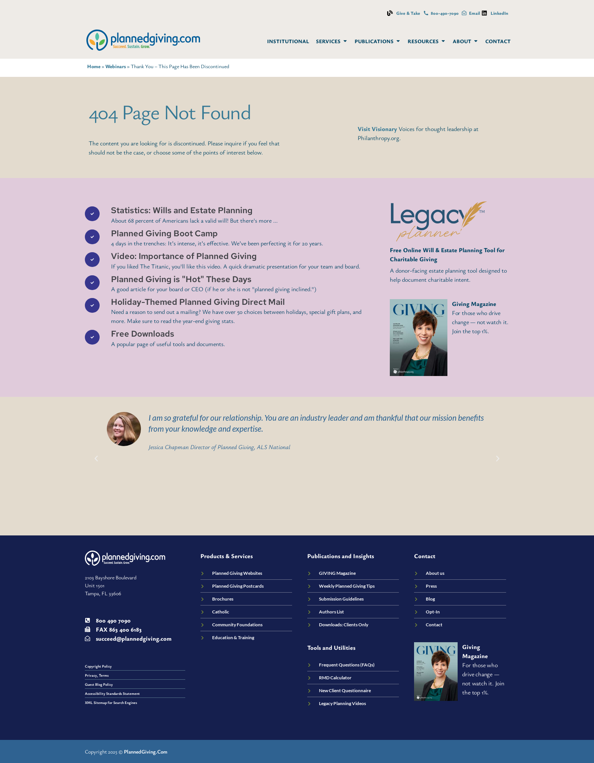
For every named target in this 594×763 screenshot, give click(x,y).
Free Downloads (142, 333)
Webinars (115, 66)
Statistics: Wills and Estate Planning (182, 210)
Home (93, 66)
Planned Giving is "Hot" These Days (181, 279)
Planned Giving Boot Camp (164, 233)
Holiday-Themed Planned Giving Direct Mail (198, 301)
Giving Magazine (474, 304)
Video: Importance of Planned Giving (184, 256)
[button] (96, 458)
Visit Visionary (377, 129)
